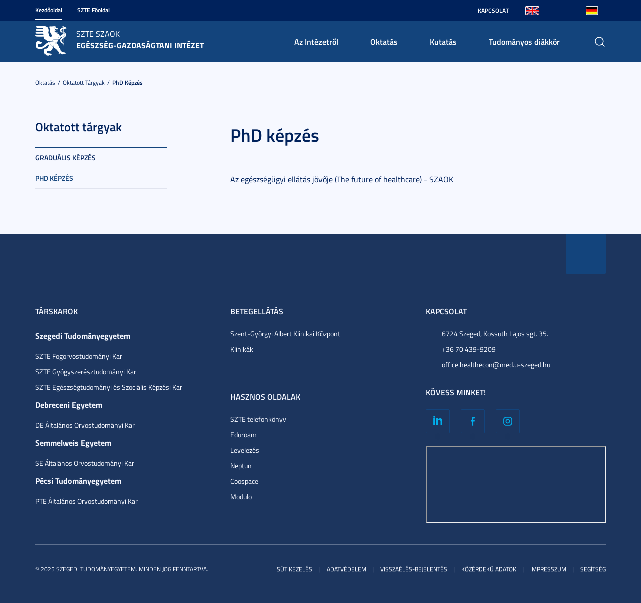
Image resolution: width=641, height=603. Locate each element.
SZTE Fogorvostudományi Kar (78, 356)
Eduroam (243, 434)
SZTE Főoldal (93, 10)
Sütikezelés (294, 569)
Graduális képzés (65, 157)
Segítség (593, 569)
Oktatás (384, 41)
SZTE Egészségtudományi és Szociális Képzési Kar (108, 387)
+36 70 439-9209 (469, 349)
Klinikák (241, 349)
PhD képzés (127, 82)
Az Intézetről (316, 41)
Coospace (244, 481)
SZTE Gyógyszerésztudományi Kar (85, 371)
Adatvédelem (346, 569)
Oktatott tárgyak (84, 82)
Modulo (241, 496)
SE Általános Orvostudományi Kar (84, 463)
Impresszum (548, 569)
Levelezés (244, 450)
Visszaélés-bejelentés (413, 569)
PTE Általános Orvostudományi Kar (86, 501)
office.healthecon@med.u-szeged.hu (496, 364)
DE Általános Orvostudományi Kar (85, 425)
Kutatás (443, 41)
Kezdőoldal (48, 10)
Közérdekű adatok (488, 569)
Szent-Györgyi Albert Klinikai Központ (285, 333)
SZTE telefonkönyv (258, 419)
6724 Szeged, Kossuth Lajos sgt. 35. (495, 333)
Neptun (241, 465)
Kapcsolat (493, 10)
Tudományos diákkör (524, 41)
